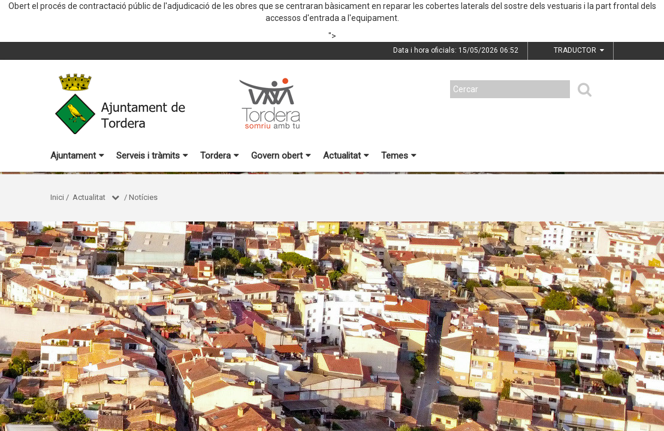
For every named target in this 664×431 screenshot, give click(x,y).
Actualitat (346, 155)
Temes (398, 155)
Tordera (219, 155)
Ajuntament (77, 155)
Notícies (143, 197)
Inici (57, 197)
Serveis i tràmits (152, 155)
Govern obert (281, 155)
